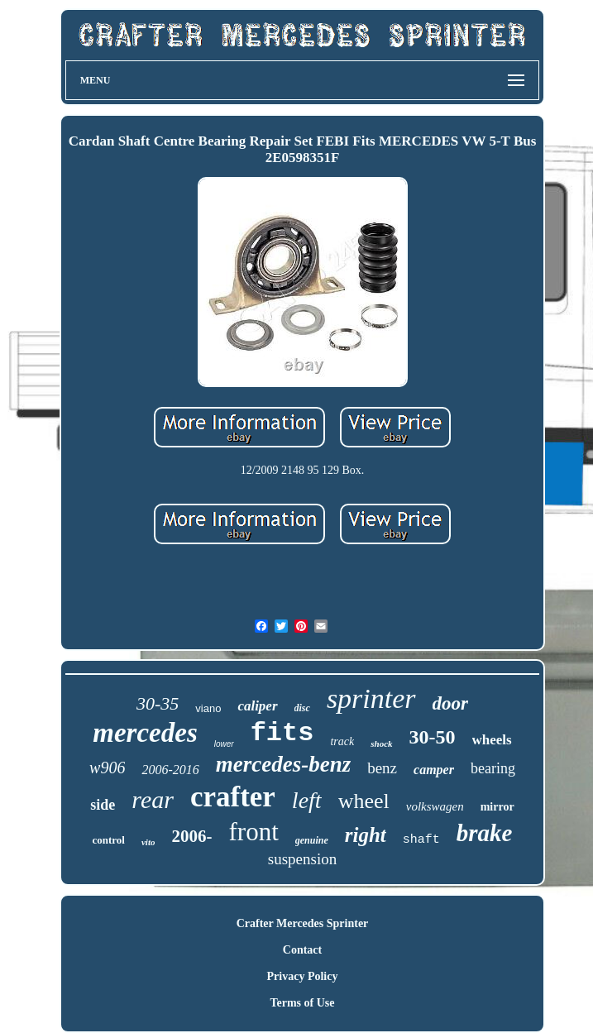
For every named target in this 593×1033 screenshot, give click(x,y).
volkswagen (435, 806)
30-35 (157, 703)
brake (485, 833)
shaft (421, 840)
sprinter (371, 698)
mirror (497, 807)
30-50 (432, 737)
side (102, 804)
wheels (492, 740)
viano (208, 708)
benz (382, 768)
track (342, 741)
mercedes (145, 733)
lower (224, 743)
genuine (311, 840)
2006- (191, 836)
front (253, 831)
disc (302, 708)
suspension (302, 859)
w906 (107, 767)
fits (282, 733)
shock (381, 743)
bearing (493, 768)
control (109, 840)
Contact (302, 950)
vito (148, 842)
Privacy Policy (302, 976)
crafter (232, 797)
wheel (364, 801)
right (365, 835)
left (307, 800)
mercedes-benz (283, 764)
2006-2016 (169, 770)
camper (434, 770)
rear (153, 799)
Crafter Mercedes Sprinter (303, 923)
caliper (257, 706)
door (450, 703)
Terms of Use (302, 1003)
